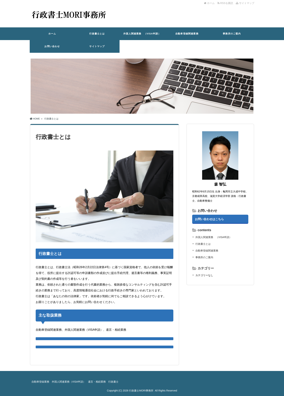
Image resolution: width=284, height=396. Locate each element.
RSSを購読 (226, 3)
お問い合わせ (52, 46)
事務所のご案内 (232, 33)
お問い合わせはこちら (209, 219)
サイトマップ (245, 3)
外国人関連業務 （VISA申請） (142, 33)
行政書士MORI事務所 (141, 390)
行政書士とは (97, 33)
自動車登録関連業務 (187, 33)
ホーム (209, 3)
